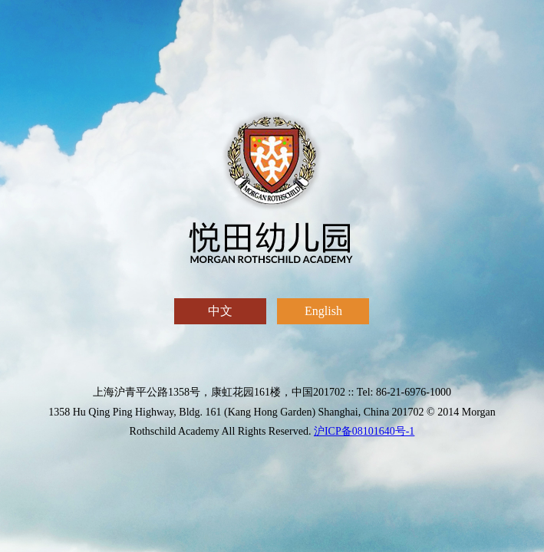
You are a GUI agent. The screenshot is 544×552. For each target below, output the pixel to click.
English (323, 314)
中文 (220, 314)
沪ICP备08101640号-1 (364, 431)
